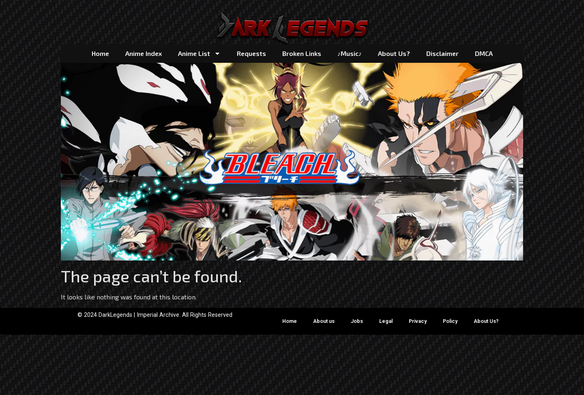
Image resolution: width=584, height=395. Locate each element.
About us (324, 321)
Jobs (357, 321)
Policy (450, 321)
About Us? (394, 53)
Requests (251, 53)
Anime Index (143, 53)
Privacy (418, 321)
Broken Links (301, 53)
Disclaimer (442, 53)
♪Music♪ (349, 53)
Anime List (199, 53)
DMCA (484, 53)
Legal (386, 321)
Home (100, 53)
